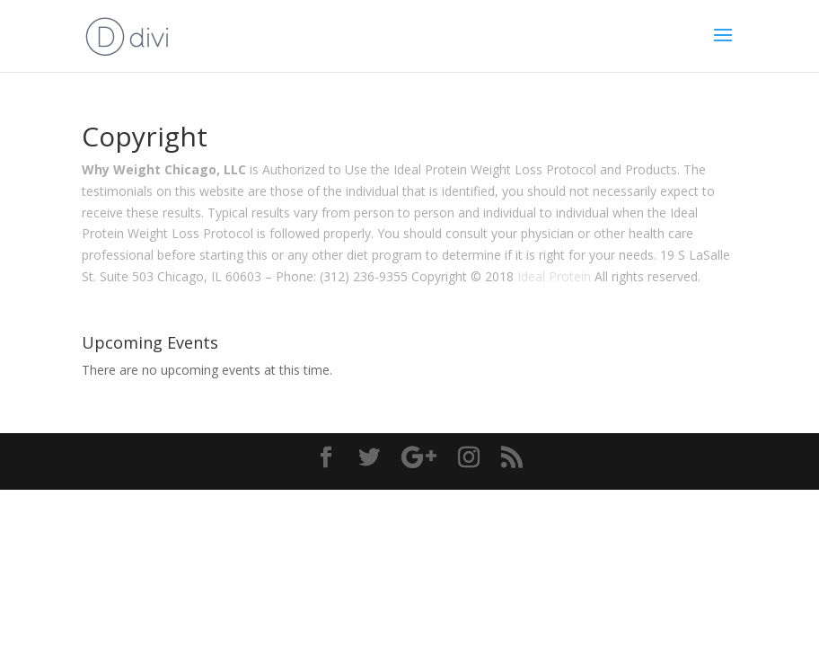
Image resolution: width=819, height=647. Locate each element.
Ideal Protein (554, 276)
